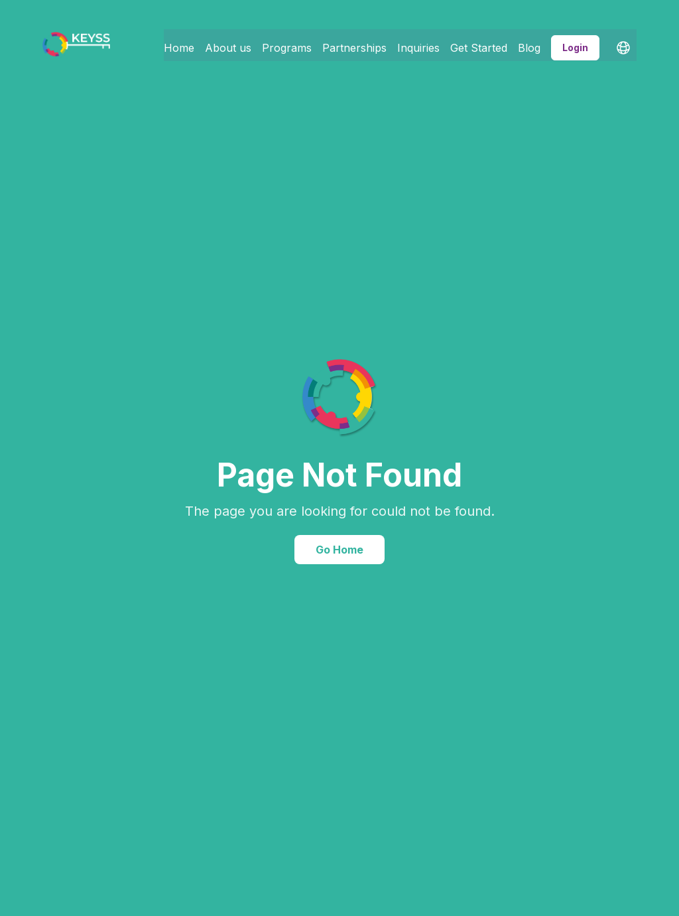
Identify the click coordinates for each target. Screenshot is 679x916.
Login (575, 42)
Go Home (339, 549)
